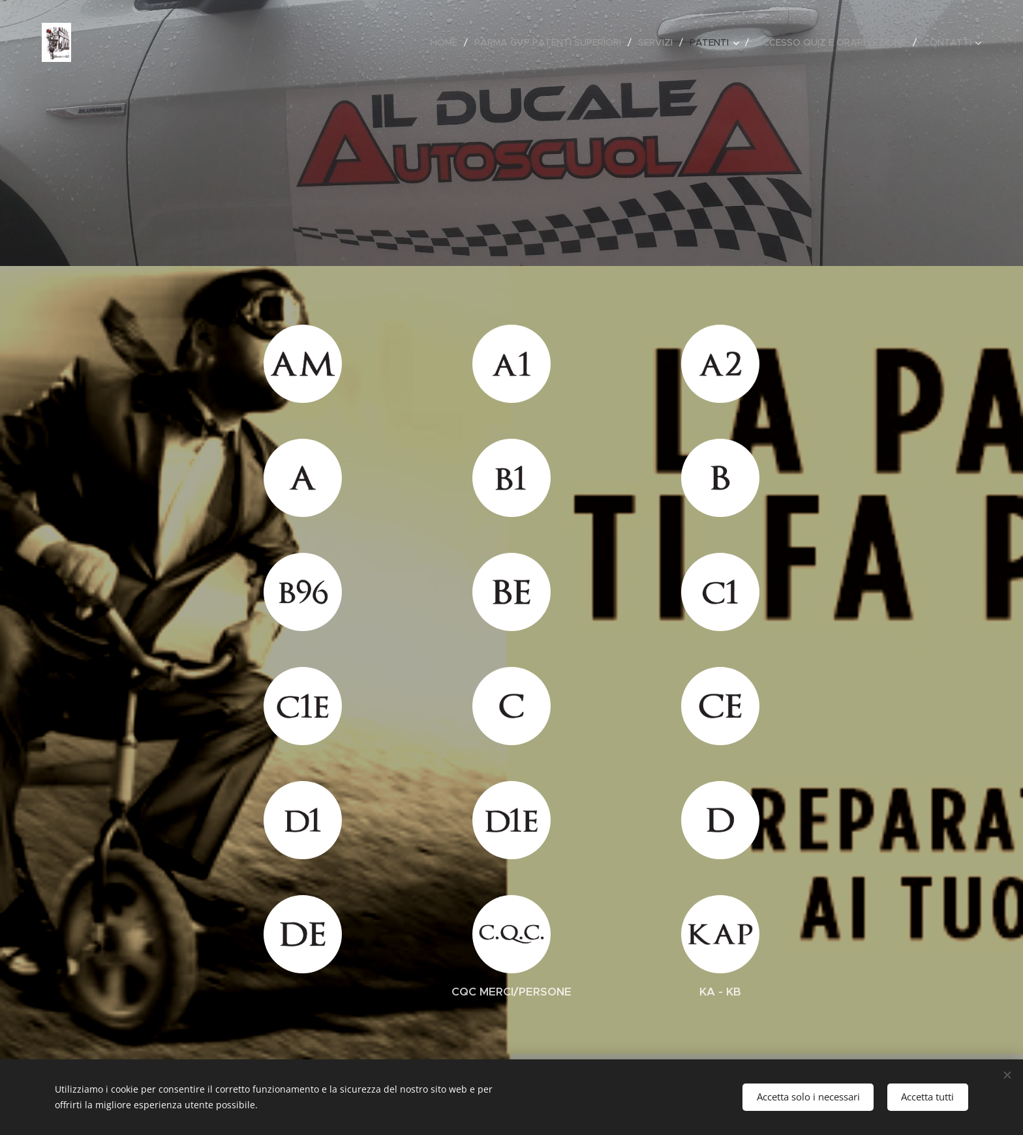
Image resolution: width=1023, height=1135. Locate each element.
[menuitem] (447, 42)
